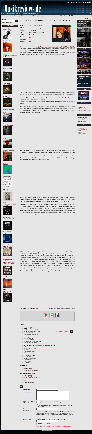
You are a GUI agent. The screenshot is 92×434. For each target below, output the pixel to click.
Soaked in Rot (7, 191)
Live (40, 16)
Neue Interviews (83, 21)
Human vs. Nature (8, 246)
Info (37, 308)
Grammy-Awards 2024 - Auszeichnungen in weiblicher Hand (82, 84)
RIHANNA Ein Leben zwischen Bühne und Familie (82, 80)
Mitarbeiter (82, 132)
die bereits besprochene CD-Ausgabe (44, 345)
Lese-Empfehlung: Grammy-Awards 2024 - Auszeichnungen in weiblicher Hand (20, 13)
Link (30, 41)
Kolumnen (55, 16)
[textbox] (8, 21)
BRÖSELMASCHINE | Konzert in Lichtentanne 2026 (83, 52)
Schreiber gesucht (84, 129)
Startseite (4, 16)
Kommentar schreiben (62, 331)
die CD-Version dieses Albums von (55, 46)
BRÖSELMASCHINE (82, 23)
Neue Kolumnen (83, 76)
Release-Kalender (26, 16)
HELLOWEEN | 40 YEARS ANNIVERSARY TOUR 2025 (83, 61)
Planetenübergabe (8, 178)
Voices (4, 233)
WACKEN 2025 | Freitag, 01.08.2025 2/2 (83, 71)
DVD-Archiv (72, 16)
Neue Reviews (10, 25)
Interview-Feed (83, 109)
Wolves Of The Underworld (7, 292)
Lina (30, 368)
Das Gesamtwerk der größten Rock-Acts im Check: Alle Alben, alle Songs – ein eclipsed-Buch (9, 262)
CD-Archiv (63, 16)
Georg (4, 71)
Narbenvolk (6, 278)
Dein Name (26, 389)
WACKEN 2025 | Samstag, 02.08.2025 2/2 (83, 66)
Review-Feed (83, 106)
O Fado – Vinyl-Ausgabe (30, 377)
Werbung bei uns (84, 131)
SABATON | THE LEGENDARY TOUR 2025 (83, 57)
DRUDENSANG (80, 33)
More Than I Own (8, 138)
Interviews (46, 16)
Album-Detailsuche (7, 22)
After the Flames (7, 84)
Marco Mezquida (32, 370)
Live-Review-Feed (84, 110)
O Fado (26, 376)
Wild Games (6, 97)
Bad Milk (5, 42)
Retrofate (5, 164)
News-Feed (82, 107)
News (34, 16)
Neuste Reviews (14, 16)
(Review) (47, 20)
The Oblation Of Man (8, 125)
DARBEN (79, 38)
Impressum (82, 133)
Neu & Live (84, 49)
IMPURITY (79, 43)
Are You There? (7, 29)
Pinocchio (5, 151)
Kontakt (86, 18)
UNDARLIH (79, 28)
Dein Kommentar (28, 392)
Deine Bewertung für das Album (29, 402)
